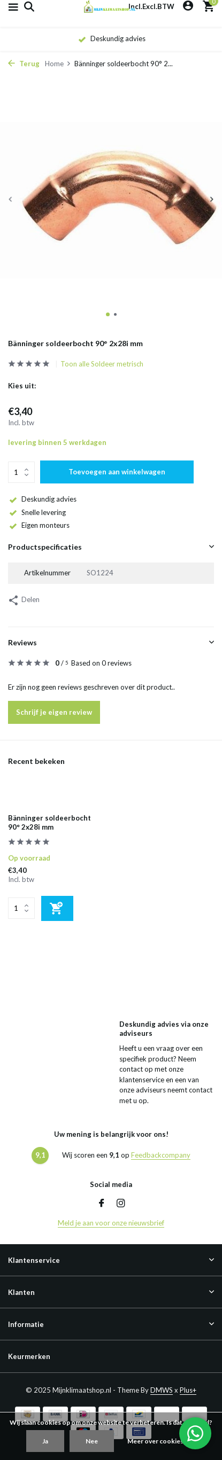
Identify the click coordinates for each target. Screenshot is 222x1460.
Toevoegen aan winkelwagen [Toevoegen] (116, 471)
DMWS (161, 1390)
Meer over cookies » (157, 1441)
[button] (108, 314)
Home (58, 63)
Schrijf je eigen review (54, 712)
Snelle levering (37, 512)
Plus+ (188, 1390)
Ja (45, 1441)
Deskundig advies (42, 499)
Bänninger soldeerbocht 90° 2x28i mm (49, 822)
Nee (92, 1441)
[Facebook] (101, 1203)
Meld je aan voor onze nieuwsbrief (111, 1223)
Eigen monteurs (39, 525)
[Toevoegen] (57, 908)
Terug (24, 63)
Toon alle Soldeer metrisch (101, 364)
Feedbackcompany (160, 1155)
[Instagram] (121, 1203)
